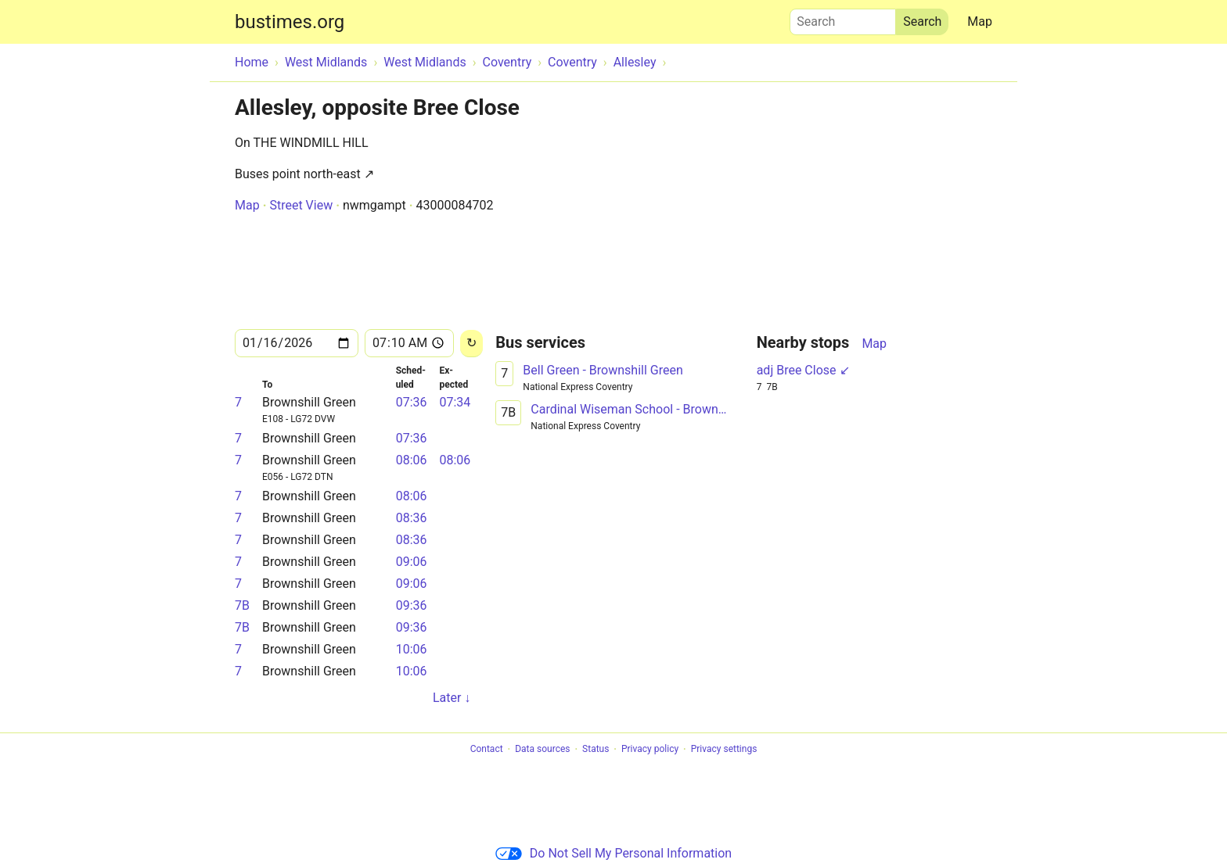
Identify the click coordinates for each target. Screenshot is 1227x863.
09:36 (411, 605)
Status (595, 749)
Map (979, 21)
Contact (486, 749)
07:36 (411, 402)
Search (843, 18)
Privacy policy (649, 749)
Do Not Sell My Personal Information (613, 853)
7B (242, 605)
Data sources (542, 749)
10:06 (411, 649)
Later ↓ (451, 697)
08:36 (411, 517)
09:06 (411, 561)
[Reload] (471, 343)
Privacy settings (724, 749)
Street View (301, 205)
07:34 (454, 402)
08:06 (411, 460)
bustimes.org (289, 22)
